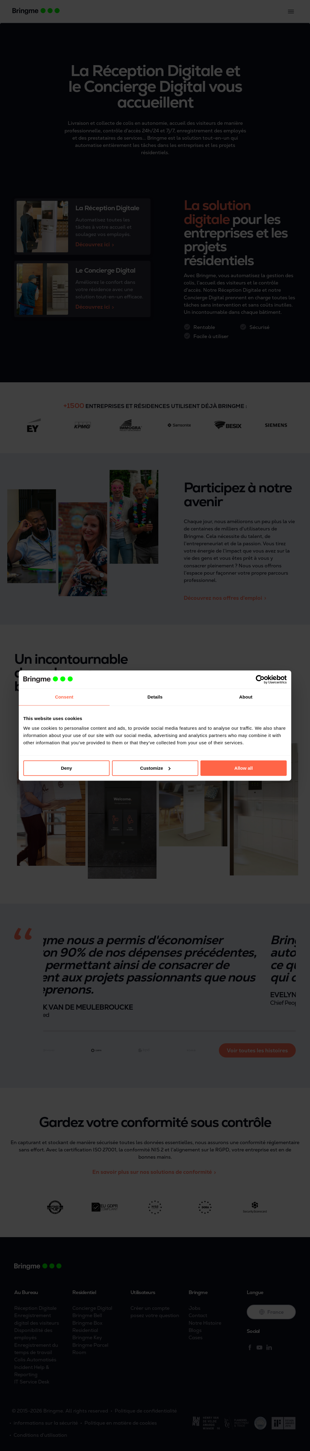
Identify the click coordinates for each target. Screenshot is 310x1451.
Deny (66, 768)
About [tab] (245, 696)
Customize (155, 768)
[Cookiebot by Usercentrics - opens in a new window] (260, 679)
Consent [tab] (64, 696)
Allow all (243, 768)
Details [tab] (155, 696)
